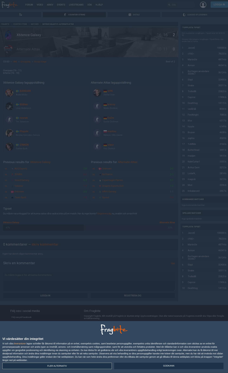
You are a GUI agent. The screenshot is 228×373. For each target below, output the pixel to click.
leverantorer (20, 343)
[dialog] (114, 347)
